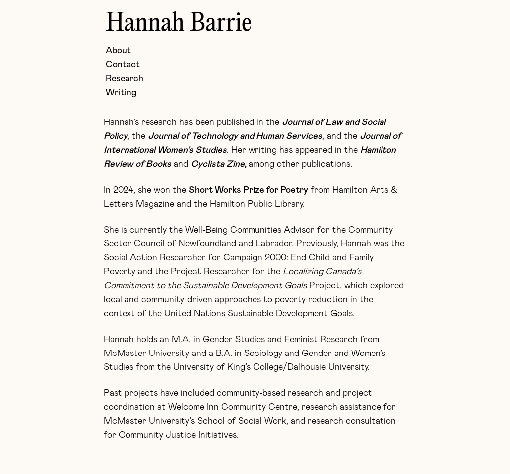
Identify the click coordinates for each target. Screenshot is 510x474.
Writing (121, 92)
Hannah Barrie (179, 24)
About (118, 50)
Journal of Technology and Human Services (235, 136)
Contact (123, 64)
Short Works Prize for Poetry (248, 190)
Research (124, 78)
